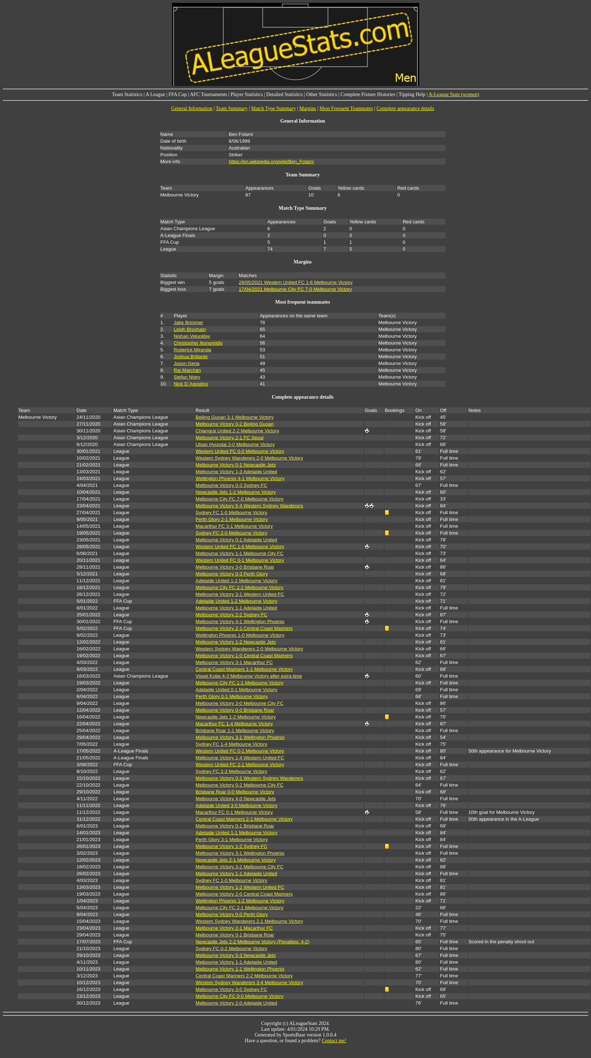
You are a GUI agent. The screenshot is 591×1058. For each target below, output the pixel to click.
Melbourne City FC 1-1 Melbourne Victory (239, 682)
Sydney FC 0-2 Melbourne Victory (231, 948)
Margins (307, 108)
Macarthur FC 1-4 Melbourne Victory (234, 723)
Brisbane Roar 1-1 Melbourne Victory (234, 730)
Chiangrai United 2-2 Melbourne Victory (237, 430)
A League (155, 94)
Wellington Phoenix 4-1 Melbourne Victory (239, 478)
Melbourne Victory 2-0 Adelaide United (236, 1003)
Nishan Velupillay (192, 336)
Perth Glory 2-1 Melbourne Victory (231, 519)
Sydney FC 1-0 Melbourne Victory (231, 512)
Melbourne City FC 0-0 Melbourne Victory (239, 996)
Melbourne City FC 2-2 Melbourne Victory (239, 587)
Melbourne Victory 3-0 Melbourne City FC (239, 703)
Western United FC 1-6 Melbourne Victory (239, 546)
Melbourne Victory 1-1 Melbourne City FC (239, 553)
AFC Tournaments (208, 94)
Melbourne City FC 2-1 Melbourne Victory (239, 907)
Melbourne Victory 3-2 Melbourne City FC (239, 866)
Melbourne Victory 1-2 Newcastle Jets (235, 642)
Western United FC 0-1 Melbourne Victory (239, 560)
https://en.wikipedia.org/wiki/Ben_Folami (271, 161)
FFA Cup (178, 94)
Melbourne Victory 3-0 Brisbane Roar (234, 567)
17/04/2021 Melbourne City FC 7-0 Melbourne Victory (295, 289)
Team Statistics (127, 94)
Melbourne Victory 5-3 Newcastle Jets (235, 955)
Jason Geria (186, 363)
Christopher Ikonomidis (198, 343)
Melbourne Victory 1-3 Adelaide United (236, 471)
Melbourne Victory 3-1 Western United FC (239, 594)
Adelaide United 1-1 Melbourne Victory (236, 832)
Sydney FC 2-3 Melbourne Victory (231, 771)
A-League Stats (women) (454, 94)
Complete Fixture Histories (368, 94)
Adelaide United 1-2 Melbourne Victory (236, 580)
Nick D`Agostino (191, 383)
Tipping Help (412, 94)
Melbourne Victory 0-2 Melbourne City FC (239, 785)
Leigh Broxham (190, 329)
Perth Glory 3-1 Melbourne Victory (231, 839)
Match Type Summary (273, 108)
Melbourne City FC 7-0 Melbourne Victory (239, 499)
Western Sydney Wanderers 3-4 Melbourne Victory (249, 982)
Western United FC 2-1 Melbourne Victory (239, 764)
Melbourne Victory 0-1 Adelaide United (236, 539)
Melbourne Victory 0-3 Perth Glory (231, 574)
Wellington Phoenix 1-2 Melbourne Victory (239, 900)
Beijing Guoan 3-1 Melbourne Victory (234, 417)
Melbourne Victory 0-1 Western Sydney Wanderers (249, 778)
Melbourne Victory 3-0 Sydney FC (231, 989)
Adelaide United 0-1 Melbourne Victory (236, 689)
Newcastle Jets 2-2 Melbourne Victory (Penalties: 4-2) (252, 941)
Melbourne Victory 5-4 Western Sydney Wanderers (249, 505)
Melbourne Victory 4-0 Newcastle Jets (235, 798)
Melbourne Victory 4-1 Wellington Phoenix (239, 621)
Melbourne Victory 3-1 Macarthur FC (234, 662)
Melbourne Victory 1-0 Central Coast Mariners (244, 655)
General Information (191, 108)
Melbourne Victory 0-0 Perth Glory (231, 914)
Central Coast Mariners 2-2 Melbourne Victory (244, 975)
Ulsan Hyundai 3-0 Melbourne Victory (235, 444)
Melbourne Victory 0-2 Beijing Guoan (234, 424)
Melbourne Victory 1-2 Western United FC (239, 887)
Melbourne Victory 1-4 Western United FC (239, 757)
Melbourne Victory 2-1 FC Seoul (229, 437)
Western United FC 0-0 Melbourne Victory (239, 451)
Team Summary (232, 108)
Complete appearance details (405, 108)
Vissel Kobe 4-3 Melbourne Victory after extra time (248, 676)
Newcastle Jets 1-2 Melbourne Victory (235, 492)
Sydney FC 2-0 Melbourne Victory (231, 533)
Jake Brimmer (188, 322)
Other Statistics (321, 94)
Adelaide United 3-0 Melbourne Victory (236, 805)
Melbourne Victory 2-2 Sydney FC (231, 614)
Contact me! (334, 1040)
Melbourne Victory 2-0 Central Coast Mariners (244, 894)
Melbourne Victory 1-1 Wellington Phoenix (239, 969)
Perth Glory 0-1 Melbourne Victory (231, 696)
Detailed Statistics (284, 94)
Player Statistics (247, 94)
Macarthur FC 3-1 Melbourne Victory (234, 526)
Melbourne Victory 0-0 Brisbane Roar (234, 710)
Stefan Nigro (187, 377)
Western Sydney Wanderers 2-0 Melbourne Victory (249, 458)
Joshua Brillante (191, 356)
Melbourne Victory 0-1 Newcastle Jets (235, 465)
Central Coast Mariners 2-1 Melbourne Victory (244, 819)
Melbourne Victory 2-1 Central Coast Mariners (244, 628)
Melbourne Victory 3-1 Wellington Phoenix (239, 737)
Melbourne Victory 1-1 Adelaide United (236, 608)
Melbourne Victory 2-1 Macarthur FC (234, 928)
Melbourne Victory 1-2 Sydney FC (231, 846)
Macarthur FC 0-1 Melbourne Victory (234, 812)
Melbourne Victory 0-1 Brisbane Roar (234, 826)
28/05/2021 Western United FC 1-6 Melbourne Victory (296, 282)
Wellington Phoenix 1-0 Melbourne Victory (239, 635)
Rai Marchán (187, 370)
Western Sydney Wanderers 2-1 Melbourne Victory (249, 921)
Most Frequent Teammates (346, 108)
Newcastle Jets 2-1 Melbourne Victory (235, 860)
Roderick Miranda (192, 349)
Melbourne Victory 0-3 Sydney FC (231, 485)
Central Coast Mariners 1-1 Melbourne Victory (244, 669)
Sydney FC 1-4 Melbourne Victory (231, 744)
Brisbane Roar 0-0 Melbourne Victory (234, 791)
